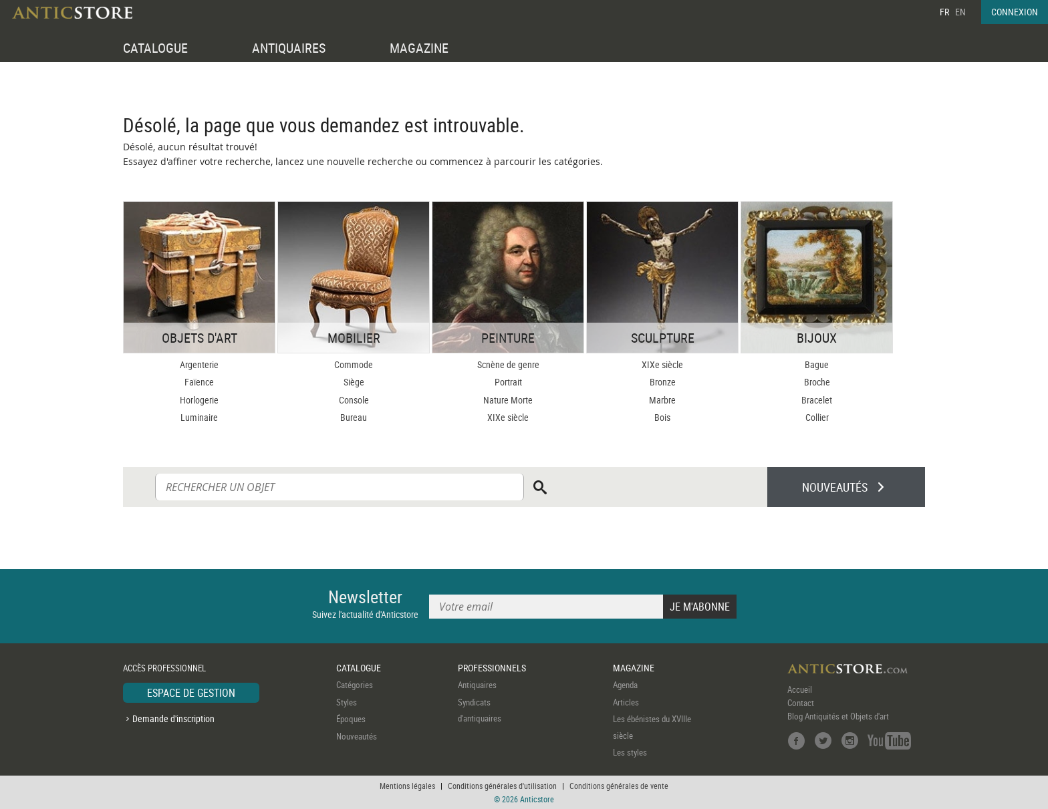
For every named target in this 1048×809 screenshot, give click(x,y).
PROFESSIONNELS (492, 667)
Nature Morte (508, 399)
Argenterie (199, 364)
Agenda (625, 685)
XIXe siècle (508, 417)
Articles (626, 702)
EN (960, 11)
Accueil (799, 689)
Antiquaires (477, 685)
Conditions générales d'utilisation (502, 785)
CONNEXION (1014, 11)
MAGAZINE (419, 48)
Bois (662, 417)
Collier (817, 417)
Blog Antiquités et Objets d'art (838, 716)
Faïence (199, 381)
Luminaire (199, 417)
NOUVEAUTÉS (835, 487)
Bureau (353, 417)
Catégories (354, 685)
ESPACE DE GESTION (191, 692)
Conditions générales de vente (618, 785)
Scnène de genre (508, 364)
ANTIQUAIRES (288, 48)
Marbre (662, 399)
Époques (351, 719)
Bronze (663, 381)
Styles (346, 702)
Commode (353, 364)
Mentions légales (407, 785)
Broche (817, 381)
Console (354, 399)
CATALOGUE (155, 48)
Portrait (508, 381)
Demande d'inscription (173, 718)
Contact (800, 703)
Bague (817, 364)
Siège (354, 381)
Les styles (630, 752)
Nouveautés (356, 736)
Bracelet (816, 399)
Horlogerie (199, 399)
